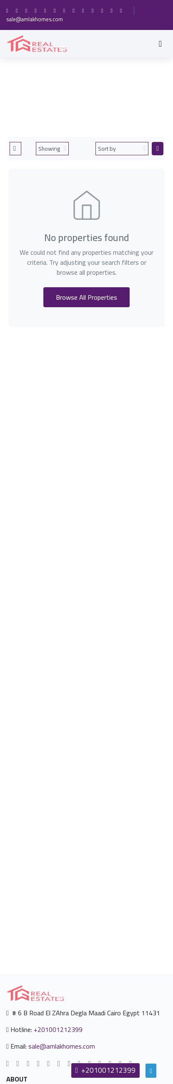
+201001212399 (58, 1029)
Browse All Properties (86, 297)
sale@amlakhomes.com (34, 19)
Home (53, 102)
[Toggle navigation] (160, 44)
